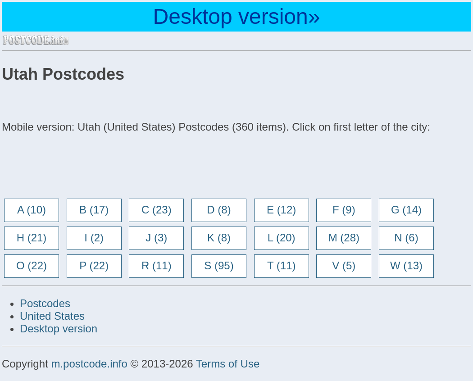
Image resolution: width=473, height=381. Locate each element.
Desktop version (58, 328)
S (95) (218, 265)
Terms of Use (227, 364)
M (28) (343, 237)
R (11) (156, 265)
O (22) (31, 265)
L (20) (282, 237)
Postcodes (45, 303)
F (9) (343, 210)
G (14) (406, 210)
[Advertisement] (74, 166)
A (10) (31, 210)
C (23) (156, 210)
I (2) (94, 237)
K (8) (219, 237)
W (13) (406, 265)
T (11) (281, 265)
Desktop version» (236, 16)
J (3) (156, 237)
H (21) (32, 237)
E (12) (281, 210)
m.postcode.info (89, 364)
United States (52, 316)
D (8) (219, 210)
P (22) (94, 265)
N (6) (406, 237)
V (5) (343, 265)
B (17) (94, 210)
